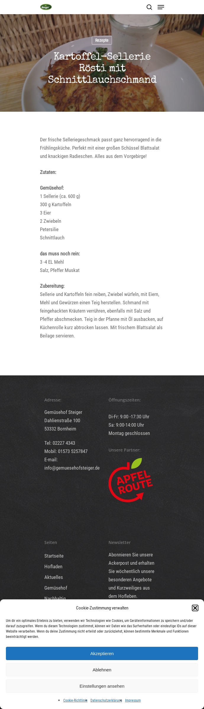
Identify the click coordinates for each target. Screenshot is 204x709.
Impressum (133, 700)
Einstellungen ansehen (102, 686)
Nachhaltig (55, 598)
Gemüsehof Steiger (63, 412)
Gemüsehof (55, 588)
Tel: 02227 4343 (59, 443)
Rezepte (102, 40)
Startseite (54, 556)
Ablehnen (102, 669)
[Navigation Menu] (161, 7)
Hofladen (53, 566)
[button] (195, 608)
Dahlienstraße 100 (62, 420)
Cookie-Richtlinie (75, 700)
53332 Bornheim (60, 429)
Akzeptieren (102, 653)
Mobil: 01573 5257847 (66, 451)
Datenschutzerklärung (106, 700)
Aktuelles (53, 577)
